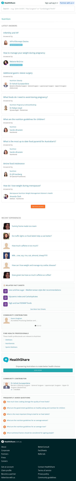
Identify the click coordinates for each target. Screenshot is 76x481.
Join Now (38, 370)
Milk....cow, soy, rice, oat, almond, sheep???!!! (29, 255)
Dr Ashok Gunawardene (19, 84)
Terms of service (44, 470)
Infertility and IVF (11, 32)
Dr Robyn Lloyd (16, 108)
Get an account (7, 467)
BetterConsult (43, 447)
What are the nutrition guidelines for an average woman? (27, 420)
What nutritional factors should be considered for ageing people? (30, 433)
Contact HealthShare (46, 467)
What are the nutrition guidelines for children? (24, 119)
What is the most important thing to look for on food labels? (28, 414)
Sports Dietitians (11, 347)
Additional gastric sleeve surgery (18, 73)
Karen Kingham (16, 318)
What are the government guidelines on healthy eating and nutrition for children (36, 408)
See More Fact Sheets (38, 309)
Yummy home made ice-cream (24, 226)
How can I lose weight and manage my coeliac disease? (34, 265)
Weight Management (33, 193)
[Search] (38, 9)
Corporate (5, 450)
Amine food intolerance (14, 163)
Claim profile (6, 470)
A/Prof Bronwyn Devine (19, 41)
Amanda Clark (15, 196)
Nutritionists (9, 343)
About (3, 447)
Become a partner (8, 474)
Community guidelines (47, 477)
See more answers (38, 206)
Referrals (41, 454)
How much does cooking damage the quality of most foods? (28, 402)
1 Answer (15, 390)
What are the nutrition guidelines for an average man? (26, 427)
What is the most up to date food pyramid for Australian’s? (29, 141)
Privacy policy (43, 474)
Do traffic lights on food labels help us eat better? (32, 236)
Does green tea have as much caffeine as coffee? (31, 275)
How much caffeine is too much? (25, 246)
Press (3, 457)
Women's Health (47, 193)
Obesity (19, 81)
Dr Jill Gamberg (16, 174)
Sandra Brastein (16, 130)
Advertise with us (8, 477)
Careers (4, 461)
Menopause (14, 193)
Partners (4, 454)
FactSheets (42, 450)
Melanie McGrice (16, 61)
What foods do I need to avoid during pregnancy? (25, 97)
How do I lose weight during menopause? (22, 185)
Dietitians (8, 340)
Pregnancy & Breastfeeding (26, 105)
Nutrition (13, 81)
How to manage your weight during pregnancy (24, 53)
